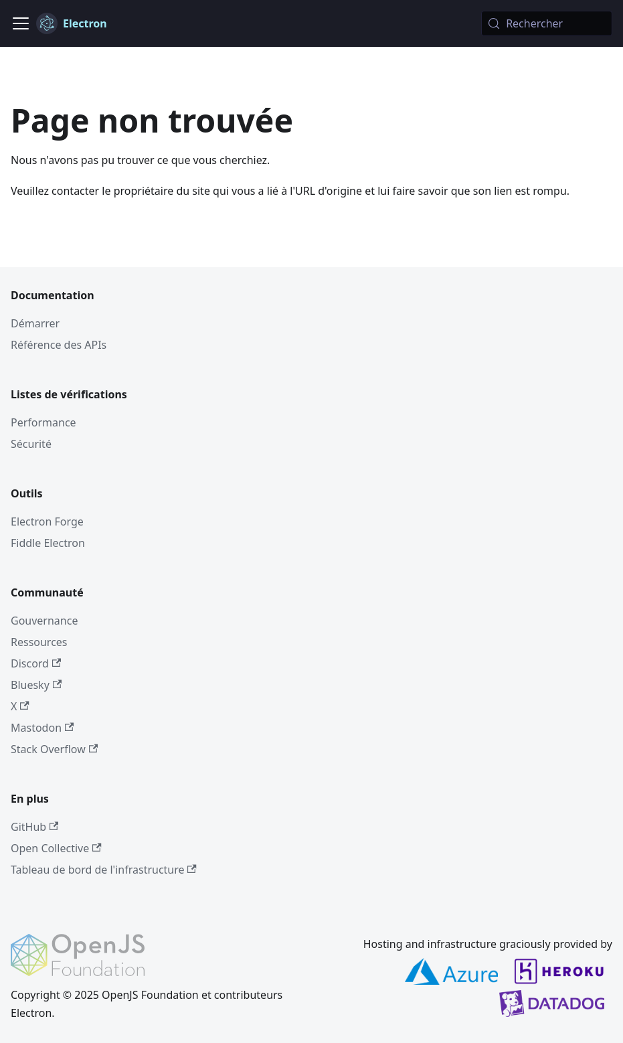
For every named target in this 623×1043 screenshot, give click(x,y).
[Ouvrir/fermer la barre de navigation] (21, 23)
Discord (36, 663)
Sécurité (31, 443)
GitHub (34, 826)
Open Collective (56, 848)
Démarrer (35, 323)
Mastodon (42, 727)
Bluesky (36, 684)
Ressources (39, 642)
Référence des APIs (58, 344)
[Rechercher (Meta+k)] (546, 23)
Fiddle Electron (48, 543)
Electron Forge (47, 521)
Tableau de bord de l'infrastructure (104, 869)
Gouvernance (44, 620)
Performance (43, 422)
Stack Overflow (54, 749)
